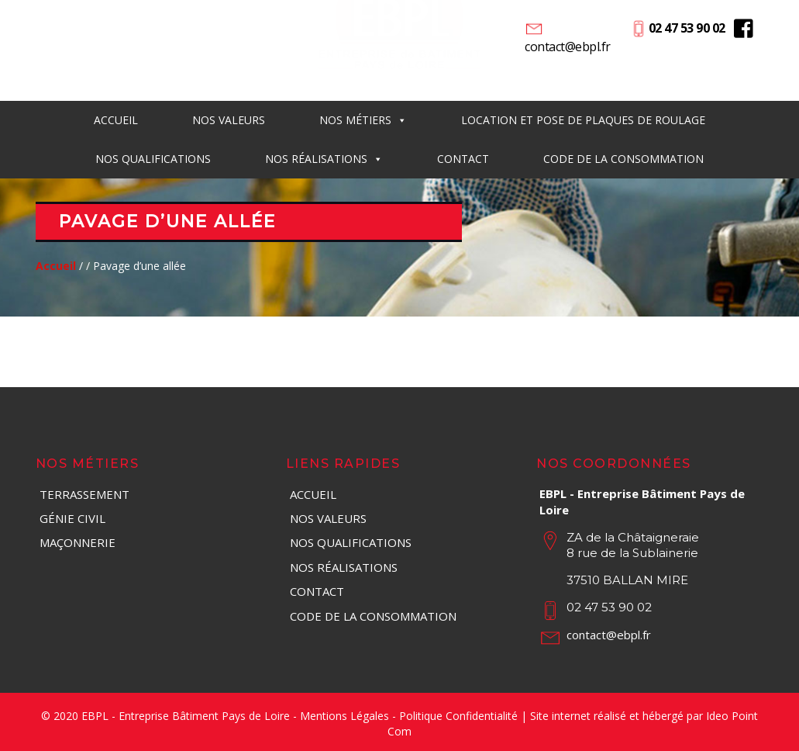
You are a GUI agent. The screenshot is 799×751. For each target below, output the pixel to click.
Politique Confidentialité (458, 715)
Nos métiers (363, 119)
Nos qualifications (153, 158)
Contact (463, 158)
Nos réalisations (324, 158)
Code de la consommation (623, 158)
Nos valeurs (328, 518)
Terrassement (84, 494)
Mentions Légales (344, 715)
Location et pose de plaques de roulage (583, 119)
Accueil (116, 119)
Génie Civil (72, 518)
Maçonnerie (77, 542)
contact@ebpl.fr (568, 46)
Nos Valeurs (228, 119)
